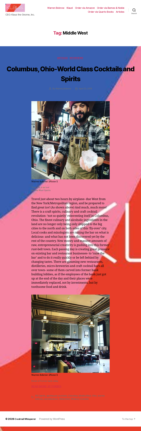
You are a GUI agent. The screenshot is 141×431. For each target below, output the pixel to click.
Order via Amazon (114, 9)
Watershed (65, 403)
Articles (120, 13)
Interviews (77, 62)
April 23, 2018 (86, 93)
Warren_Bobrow (63, 93)
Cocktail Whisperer (26, 423)
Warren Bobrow (85, 9)
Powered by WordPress (53, 423)
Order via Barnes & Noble (72, 13)
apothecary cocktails (57, 400)
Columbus (74, 400)
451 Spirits (40, 400)
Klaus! (99, 9)
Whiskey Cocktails (81, 403)
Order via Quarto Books (101, 13)
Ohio (95, 400)
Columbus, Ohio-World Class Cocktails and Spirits (70, 77)
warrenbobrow (51, 403)
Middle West (86, 400)
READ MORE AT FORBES (47, 391)
